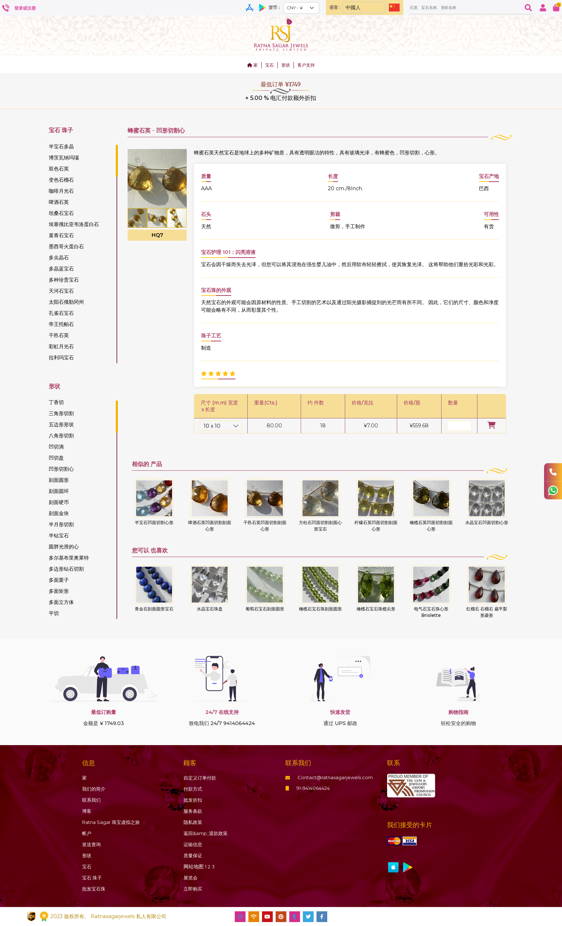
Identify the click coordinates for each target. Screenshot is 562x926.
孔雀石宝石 (61, 313)
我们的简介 (94, 789)
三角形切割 (61, 413)
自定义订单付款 (201, 777)
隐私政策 (194, 822)
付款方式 (194, 789)
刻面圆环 (59, 491)
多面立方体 (61, 602)
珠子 (93, 877)
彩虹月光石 (61, 346)
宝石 (269, 65)
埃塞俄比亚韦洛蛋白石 (74, 224)
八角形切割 (61, 435)
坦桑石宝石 (61, 213)
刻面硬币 (59, 502)
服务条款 (194, 811)
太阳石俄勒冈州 (66, 302)
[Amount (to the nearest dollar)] (464, 7)
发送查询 (92, 844)
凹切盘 (56, 458)
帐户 (87, 833)
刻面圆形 (59, 480)
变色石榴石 (61, 180)
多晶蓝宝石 (61, 268)
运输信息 (194, 844)
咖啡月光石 (61, 191)
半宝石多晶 (61, 146)
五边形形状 (61, 424)
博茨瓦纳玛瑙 (64, 157)
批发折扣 (194, 800)
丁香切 (56, 402)
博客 (87, 811)
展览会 (191, 877)
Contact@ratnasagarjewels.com (331, 777)
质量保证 (194, 855)
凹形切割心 (61, 469)
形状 (285, 65)
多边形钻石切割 (66, 569)
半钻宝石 (59, 535)
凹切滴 (56, 446)
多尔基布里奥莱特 (69, 558)
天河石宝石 (61, 291)
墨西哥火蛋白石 (66, 246)
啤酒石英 (59, 202)
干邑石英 (59, 335)
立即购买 (194, 889)
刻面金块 (59, 513)
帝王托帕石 (61, 324)
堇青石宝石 (61, 235)
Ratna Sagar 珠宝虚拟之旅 (113, 822)
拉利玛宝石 (61, 357)
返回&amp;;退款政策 (207, 833)
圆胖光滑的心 (64, 546)
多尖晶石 (59, 257)
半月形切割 (61, 524)
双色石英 (59, 168)
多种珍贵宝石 (64, 280)
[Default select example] (300, 8)
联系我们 (92, 800)
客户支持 (306, 65)
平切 (54, 613)
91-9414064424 (310, 789)
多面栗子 (59, 580)
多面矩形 (59, 591)
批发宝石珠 (94, 889)
